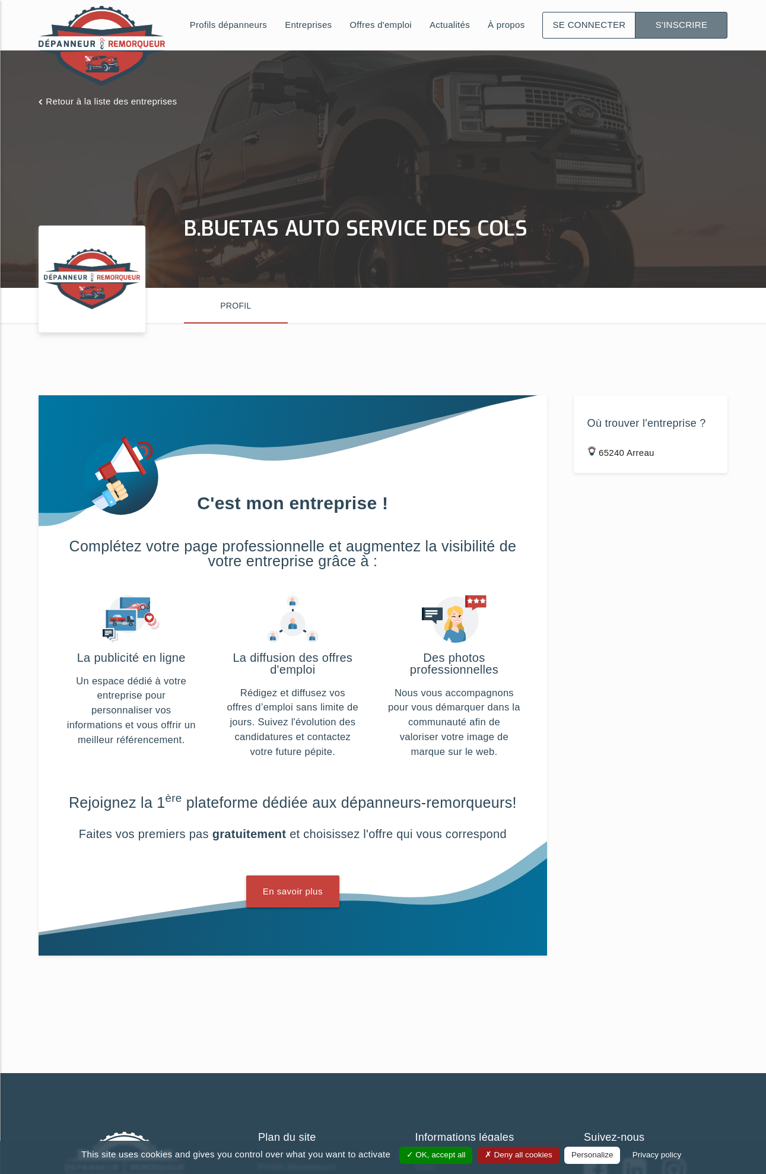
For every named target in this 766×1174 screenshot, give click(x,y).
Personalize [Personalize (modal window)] (592, 1154)
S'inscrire (682, 25)
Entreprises (308, 25)
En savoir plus (293, 891)
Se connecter (589, 25)
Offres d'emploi (380, 25)
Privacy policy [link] (657, 1154)
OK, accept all (436, 1154)
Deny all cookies (518, 1154)
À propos (506, 25)
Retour (111, 101)
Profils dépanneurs (228, 25)
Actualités (450, 25)
